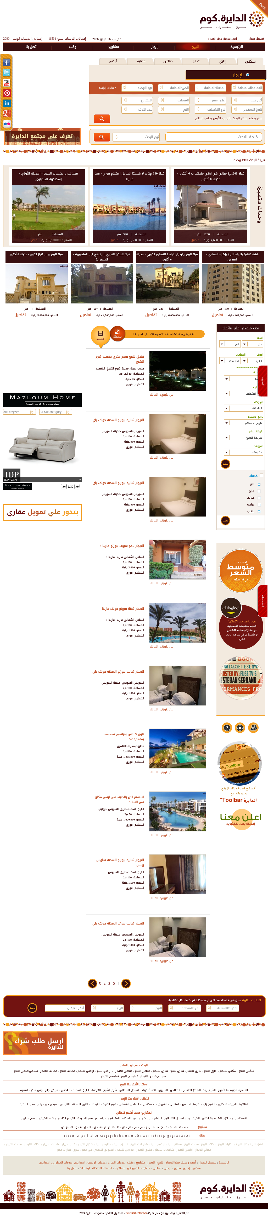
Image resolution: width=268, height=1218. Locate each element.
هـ (71, 1127)
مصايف (140, 61)
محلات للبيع (191, 1144)
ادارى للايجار (194, 1071)
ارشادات (85, 1168)
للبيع (195, 47)
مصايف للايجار (48, 1071)
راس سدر (37, 1090)
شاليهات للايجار (164, 1149)
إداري (222, 61)
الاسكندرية (149, 1090)
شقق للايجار (85, 1144)
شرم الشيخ (110, 1090)
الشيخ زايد (209, 1090)
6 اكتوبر (223, 1090)
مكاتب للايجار (32, 1144)
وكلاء (72, 47)
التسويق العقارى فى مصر (98, 1149)
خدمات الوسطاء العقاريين (89, 1162)
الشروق (163, 1090)
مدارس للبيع (103, 1144)
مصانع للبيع (175, 1144)
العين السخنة (81, 1090)
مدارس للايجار (125, 1149)
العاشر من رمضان (151, 1118)
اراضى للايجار (86, 1071)
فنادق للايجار (144, 1149)
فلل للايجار (68, 1144)
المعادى (175, 1090)
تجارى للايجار (160, 1071)
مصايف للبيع (67, 1071)
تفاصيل (195, 240)
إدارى (186, 1168)
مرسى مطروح (29, 1118)
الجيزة (233, 1090)
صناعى (167, 61)
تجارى (195, 61)
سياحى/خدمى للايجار (153, 1076)
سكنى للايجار (228, 1071)
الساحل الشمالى (129, 1090)
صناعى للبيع (142, 1071)
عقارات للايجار (51, 1144)
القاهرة (243, 1090)
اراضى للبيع (104, 1071)
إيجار (154, 47)
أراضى (113, 61)
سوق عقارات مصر (68, 1149)
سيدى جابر (51, 1090)
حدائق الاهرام (222, 1118)
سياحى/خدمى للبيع (26, 1071)
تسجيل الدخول (207, 1162)
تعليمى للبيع (129, 1076)
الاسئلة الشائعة (102, 1168)
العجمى (65, 1090)
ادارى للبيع (210, 1071)
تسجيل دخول (256, 38)
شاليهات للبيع (139, 1144)
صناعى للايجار (123, 1071)
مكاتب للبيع (208, 1144)
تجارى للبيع (177, 1071)
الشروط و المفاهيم (127, 1168)
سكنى (250, 61)
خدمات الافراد (116, 1162)
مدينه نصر (101, 1118)
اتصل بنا (31, 47)
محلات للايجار (14, 1144)
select (245, 344)
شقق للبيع (257, 1144)
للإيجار (239, 75)
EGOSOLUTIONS (136, 1213)
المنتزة (24, 1090)
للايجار (151, 1162)
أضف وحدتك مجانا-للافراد (222, 38)
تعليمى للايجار (110, 1076)
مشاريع (113, 47)
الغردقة (96, 1090)
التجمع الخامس (192, 1090)
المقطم (115, 1118)
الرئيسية (236, 47)
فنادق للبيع (121, 1144)
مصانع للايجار (203, 1149)
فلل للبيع (241, 1144)
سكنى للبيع (246, 1071)
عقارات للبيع (225, 1144)
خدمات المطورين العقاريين (55, 1162)
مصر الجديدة (85, 1118)
